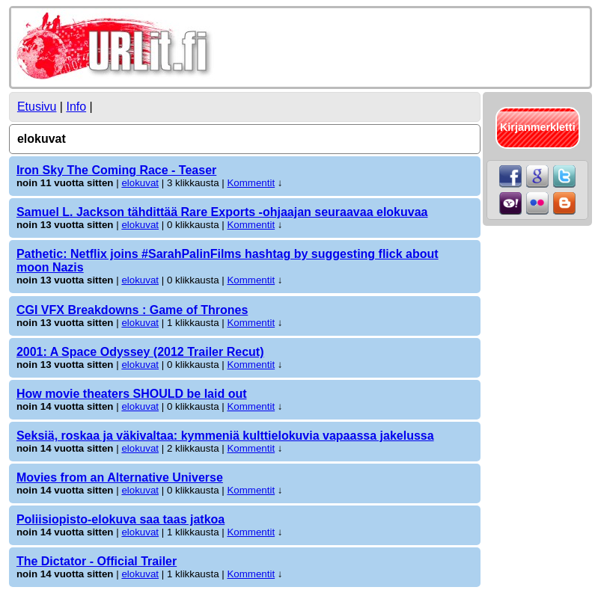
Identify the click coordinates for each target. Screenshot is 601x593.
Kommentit (251, 182)
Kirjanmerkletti (538, 127)
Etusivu (36, 106)
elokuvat (140, 182)
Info (76, 106)
